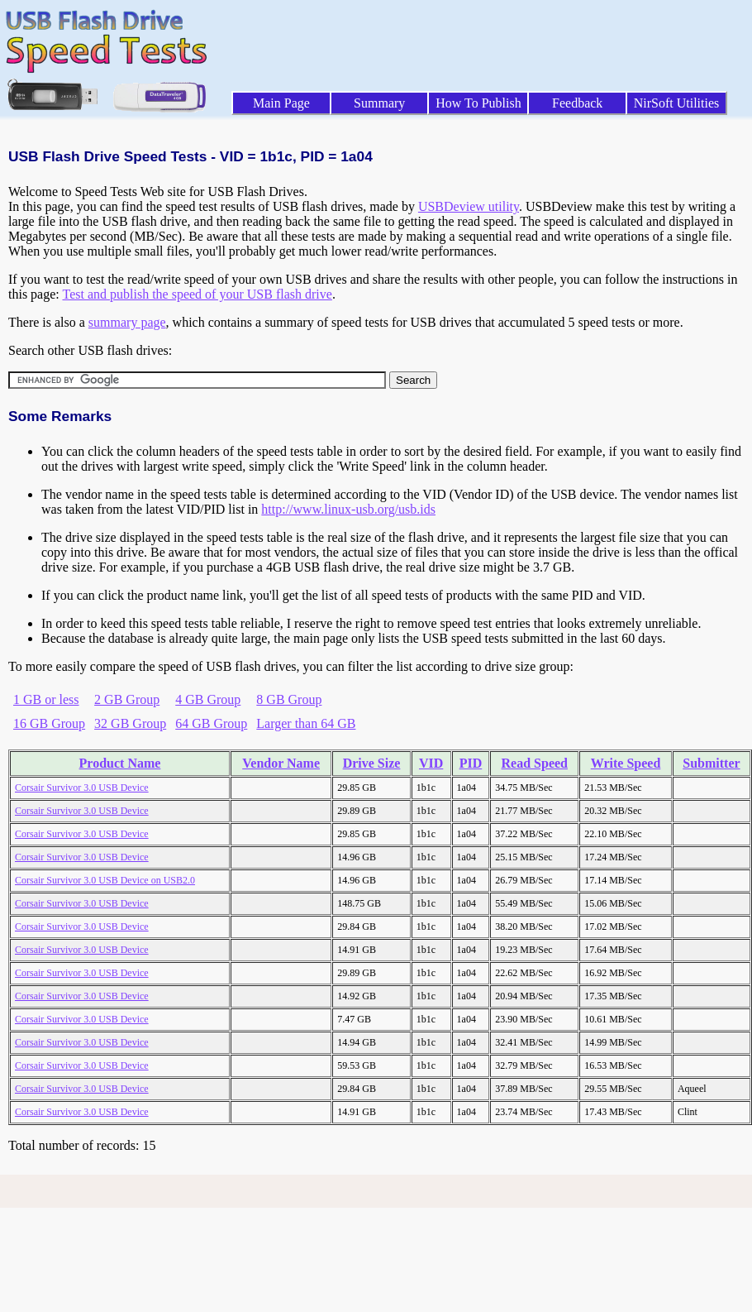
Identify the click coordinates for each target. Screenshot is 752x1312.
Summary (379, 103)
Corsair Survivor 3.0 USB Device (82, 787)
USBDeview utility (468, 206)
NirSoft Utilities (677, 103)
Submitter (711, 763)
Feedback (577, 103)
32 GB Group (130, 723)
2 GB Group (126, 699)
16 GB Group (49, 723)
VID (431, 763)
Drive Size (372, 763)
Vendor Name (281, 763)
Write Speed (626, 763)
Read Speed (535, 763)
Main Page (281, 103)
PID (471, 763)
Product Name (120, 763)
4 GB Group (207, 699)
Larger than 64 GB (305, 723)
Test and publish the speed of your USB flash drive (196, 294)
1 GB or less (46, 699)
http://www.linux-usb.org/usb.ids (348, 509)
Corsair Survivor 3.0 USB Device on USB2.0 (105, 880)
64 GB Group (211, 723)
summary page (127, 322)
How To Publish (478, 103)
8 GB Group (288, 699)
